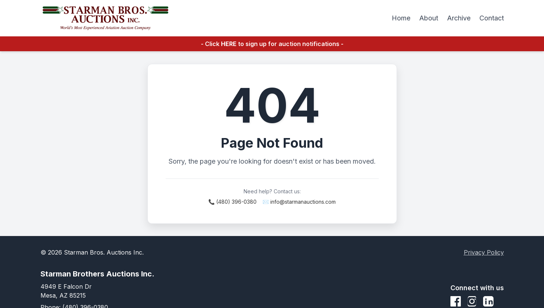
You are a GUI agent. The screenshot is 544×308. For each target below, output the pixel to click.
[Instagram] (472, 301)
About (428, 18)
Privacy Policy (484, 252)
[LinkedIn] (488, 301)
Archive (458, 18)
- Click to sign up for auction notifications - (272, 43)
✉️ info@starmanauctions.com (299, 202)
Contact (491, 18)
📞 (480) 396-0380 (232, 202)
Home (401, 18)
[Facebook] (455, 301)
